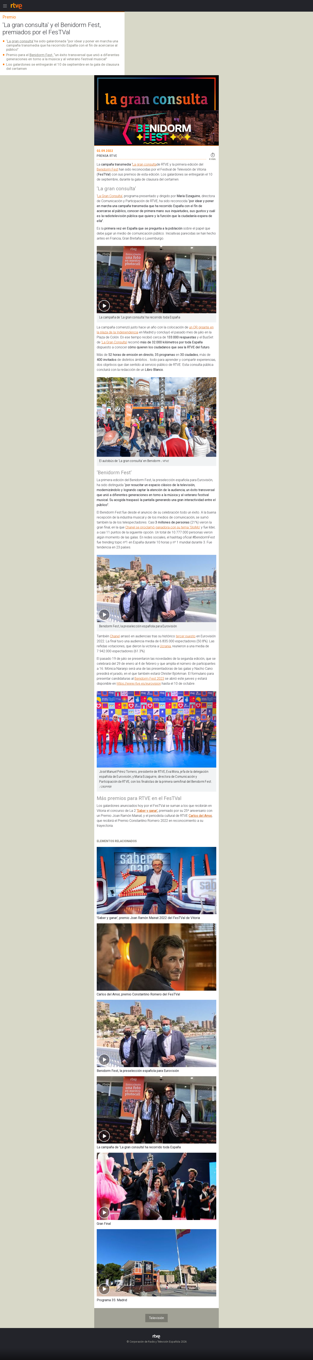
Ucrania (165, 646)
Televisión (156, 1318)
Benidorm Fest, (41, 55)
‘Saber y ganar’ (147, 811)
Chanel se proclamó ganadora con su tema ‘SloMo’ (162, 527)
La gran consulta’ (20, 41)
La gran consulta (144, 164)
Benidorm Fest (107, 169)
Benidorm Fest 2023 (149, 679)
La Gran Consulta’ (109, 196)
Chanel (115, 636)
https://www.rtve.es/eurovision (139, 684)
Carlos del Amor (200, 816)
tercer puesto (186, 636)
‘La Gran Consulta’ (114, 342)
